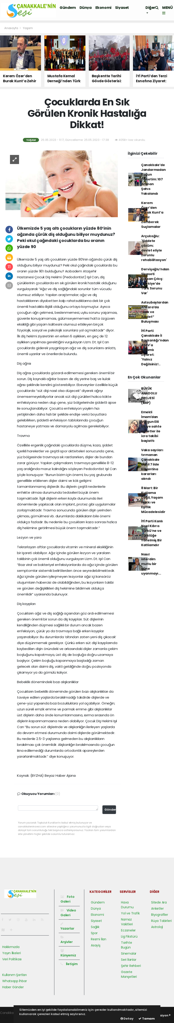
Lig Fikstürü (129, 936)
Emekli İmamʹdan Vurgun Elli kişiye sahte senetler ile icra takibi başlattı (151, 426)
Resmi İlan (98, 939)
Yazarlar (67, 926)
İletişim (69, 964)
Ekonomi (103, 7)
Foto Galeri (67, 899)
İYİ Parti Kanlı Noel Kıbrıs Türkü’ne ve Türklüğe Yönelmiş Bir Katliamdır (152, 533)
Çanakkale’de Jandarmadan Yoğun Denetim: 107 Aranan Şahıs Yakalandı (153, 179)
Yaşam (28, 28)
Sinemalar (128, 953)
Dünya (86, 7)
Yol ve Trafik (130, 913)
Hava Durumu (127, 904)
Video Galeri (68, 912)
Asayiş (95, 945)
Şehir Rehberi (131, 965)
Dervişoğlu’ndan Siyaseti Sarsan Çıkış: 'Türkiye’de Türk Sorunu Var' (155, 281)
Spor (94, 933)
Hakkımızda (10, 947)
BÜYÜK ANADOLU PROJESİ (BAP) (149, 395)
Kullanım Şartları (14, 975)
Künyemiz (68, 953)
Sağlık (95, 927)
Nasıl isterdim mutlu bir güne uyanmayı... (151, 564)
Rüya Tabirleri (161, 920)
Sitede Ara (159, 902)
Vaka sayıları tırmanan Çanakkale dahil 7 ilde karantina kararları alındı (152, 464)
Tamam (146, 1018)
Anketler (157, 908)
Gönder (110, 809)
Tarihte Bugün (126, 945)
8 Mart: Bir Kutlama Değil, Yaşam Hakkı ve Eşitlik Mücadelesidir (153, 500)
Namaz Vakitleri (127, 921)
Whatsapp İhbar (14, 981)
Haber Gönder (13, 987)
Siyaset (122, 7)
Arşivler (66, 940)
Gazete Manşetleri (129, 974)
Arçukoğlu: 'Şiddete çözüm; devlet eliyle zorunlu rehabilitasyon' (154, 248)
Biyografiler (159, 914)
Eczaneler (128, 930)
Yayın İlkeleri (11, 953)
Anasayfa (11, 28)
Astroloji (157, 927)
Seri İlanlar (128, 959)
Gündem (68, 7)
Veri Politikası (12, 959)
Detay (127, 1018)
